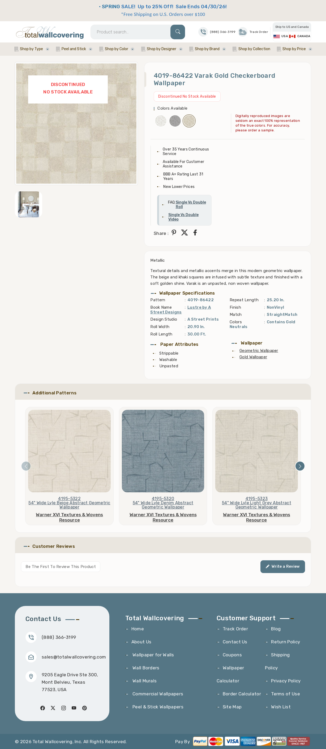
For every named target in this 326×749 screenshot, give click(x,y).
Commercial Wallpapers (157, 693)
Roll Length (161, 334)
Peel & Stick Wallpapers (157, 706)
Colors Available (172, 108)
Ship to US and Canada (292, 27)
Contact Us (235, 641)
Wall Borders (145, 667)
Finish (235, 307)
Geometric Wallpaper (258, 350)
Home (137, 628)
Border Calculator (242, 693)
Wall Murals (144, 680)
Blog (276, 628)
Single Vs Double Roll (191, 204)
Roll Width (159, 326)
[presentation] (26, 466)
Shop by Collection (254, 49)
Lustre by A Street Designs (180, 310)
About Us (141, 641)
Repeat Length (244, 300)
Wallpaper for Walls (152, 654)
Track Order (253, 32)
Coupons (232, 654)
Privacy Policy (286, 680)
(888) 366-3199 (59, 637)
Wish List (281, 706)
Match (236, 314)
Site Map (232, 706)
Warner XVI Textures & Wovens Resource (69, 517)
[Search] (138, 32)
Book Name (161, 307)
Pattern (157, 300)
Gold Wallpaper (253, 357)
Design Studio (163, 319)
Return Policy (285, 641)
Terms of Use (285, 693)
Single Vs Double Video (183, 217)
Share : (161, 233)
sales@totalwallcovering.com (74, 657)
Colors (236, 322)
